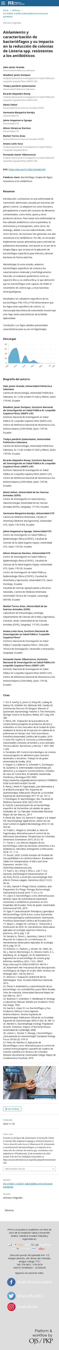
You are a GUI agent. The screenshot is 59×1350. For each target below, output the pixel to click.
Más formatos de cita (15, 1168)
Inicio (5, 10)
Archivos (16, 10)
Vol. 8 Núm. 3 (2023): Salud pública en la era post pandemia (25, 15)
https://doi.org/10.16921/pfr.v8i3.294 (27, 169)
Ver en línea (13, 1108)
